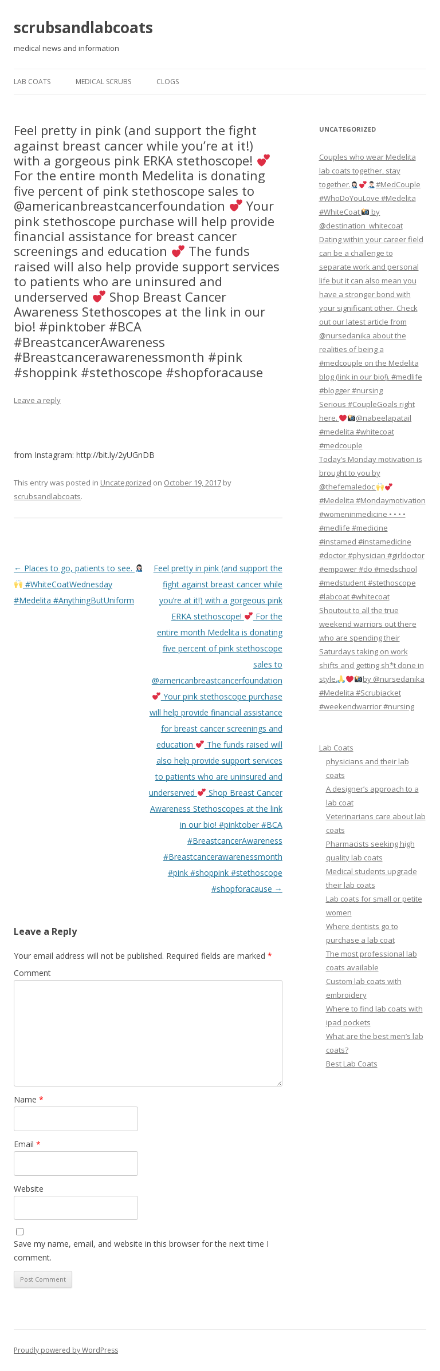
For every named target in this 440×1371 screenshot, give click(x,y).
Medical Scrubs (103, 81)
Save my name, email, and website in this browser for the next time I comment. (141, 1250)
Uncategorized (125, 482)
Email (27, 1144)
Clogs (167, 81)
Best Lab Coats (352, 1063)
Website (29, 1188)
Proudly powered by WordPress (66, 1350)
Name (29, 1099)
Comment (32, 972)
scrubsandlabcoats (83, 27)
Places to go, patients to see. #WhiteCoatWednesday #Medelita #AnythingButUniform (78, 584)
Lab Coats (32, 81)
